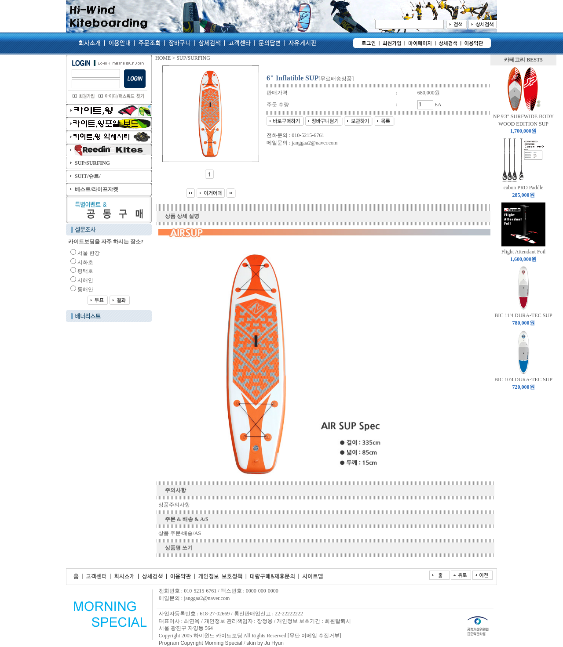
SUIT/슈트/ (88, 176)
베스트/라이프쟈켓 (96, 189)
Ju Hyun (274, 643)
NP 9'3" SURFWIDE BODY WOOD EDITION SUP (523, 123)
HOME (163, 58)
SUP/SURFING (92, 163)
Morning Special (222, 643)
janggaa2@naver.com (314, 143)
